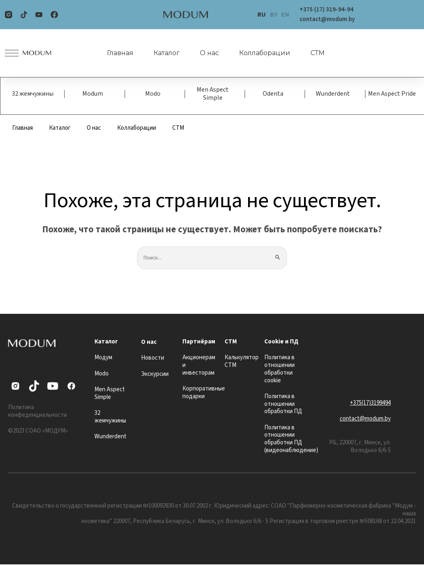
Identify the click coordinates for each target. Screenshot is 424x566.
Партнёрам (198, 343)
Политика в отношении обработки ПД (283, 406)
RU (261, 14)
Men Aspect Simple (213, 94)
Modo (153, 94)
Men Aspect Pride (392, 94)
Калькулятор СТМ (242, 363)
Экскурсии (155, 375)
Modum (92, 94)
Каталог (162, 53)
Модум (103, 359)
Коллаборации (259, 53)
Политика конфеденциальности (37, 413)
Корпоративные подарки (203, 394)
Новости (152, 359)
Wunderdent (333, 94)
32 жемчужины (33, 94)
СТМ (313, 53)
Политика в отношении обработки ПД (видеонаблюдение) (291, 440)
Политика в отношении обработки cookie (279, 370)
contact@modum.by (365, 420)
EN (285, 14)
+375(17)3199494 (370, 404)
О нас (204, 53)
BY (273, 14)
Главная (115, 53)
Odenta (273, 94)
